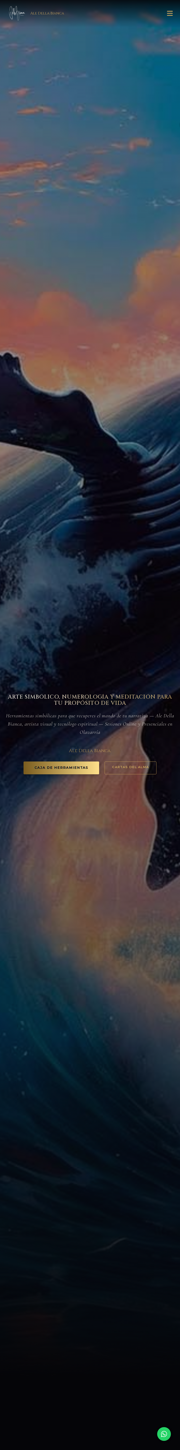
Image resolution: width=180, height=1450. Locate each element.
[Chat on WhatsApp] (164, 1434)
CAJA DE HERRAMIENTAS (61, 768)
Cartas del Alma (130, 767)
